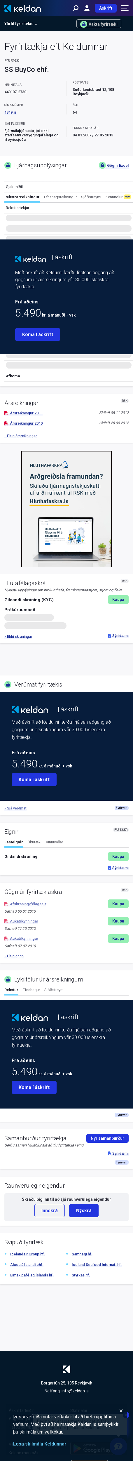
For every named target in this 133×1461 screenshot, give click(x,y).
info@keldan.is (75, 1391)
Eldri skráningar (18, 637)
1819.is (10, 112)
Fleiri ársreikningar (20, 436)
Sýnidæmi (118, 636)
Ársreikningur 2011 (23, 413)
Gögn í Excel (114, 165)
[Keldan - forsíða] (22, 8)
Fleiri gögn (14, 956)
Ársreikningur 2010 (23, 423)
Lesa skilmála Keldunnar (39, 1444)
